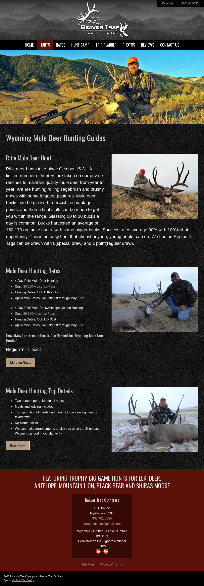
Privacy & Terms (111, 564)
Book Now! (18, 445)
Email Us (167, 3)
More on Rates (20, 362)
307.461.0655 (189, 3)
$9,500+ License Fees (39, 313)
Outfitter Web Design (23, 580)
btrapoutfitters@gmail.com (102, 523)
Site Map (87, 564)
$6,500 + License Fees (39, 286)
